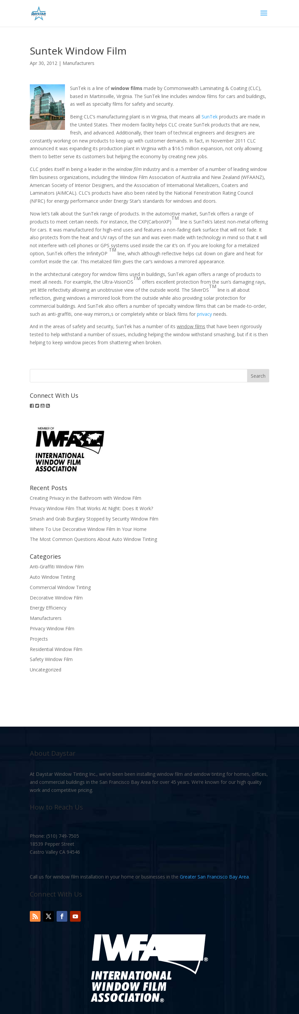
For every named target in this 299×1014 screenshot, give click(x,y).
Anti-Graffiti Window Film (57, 566)
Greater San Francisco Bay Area (214, 876)
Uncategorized (45, 669)
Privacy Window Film (52, 628)
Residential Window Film (56, 649)
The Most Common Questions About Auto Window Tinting (93, 539)
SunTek (210, 116)
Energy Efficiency (48, 608)
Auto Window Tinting (52, 577)
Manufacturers (78, 63)
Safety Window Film (51, 659)
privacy (204, 314)
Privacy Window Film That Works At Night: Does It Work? (91, 508)
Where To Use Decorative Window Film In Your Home (88, 529)
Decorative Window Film (56, 597)
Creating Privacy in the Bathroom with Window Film (85, 498)
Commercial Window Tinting (60, 587)
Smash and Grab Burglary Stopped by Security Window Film (94, 519)
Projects (39, 639)
